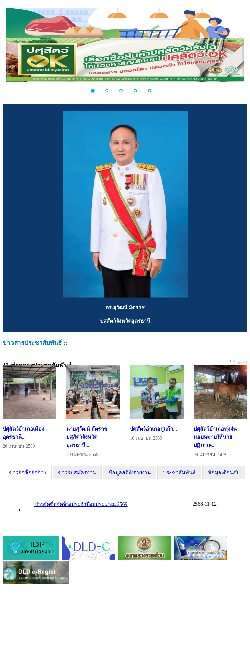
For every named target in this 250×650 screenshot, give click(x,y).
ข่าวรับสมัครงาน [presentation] (77, 472)
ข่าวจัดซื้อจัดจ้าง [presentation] (27, 472)
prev (241, 362)
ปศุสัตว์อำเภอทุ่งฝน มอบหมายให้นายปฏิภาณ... (215, 437)
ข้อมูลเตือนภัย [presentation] (224, 472)
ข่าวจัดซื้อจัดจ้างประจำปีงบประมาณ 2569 (81, 504)
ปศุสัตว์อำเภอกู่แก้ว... (153, 428)
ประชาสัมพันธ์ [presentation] (179, 472)
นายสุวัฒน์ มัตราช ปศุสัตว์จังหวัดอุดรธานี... (86, 437)
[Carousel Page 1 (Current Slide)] (230, 361)
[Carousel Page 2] (234, 361)
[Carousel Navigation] (241, 362)
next (246, 362)
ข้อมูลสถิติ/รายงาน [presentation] (129, 472)
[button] (96, 91)
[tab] (28, 473)
